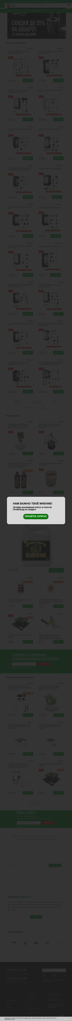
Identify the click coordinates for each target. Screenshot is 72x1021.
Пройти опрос (36, 516)
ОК (66, 1018)
